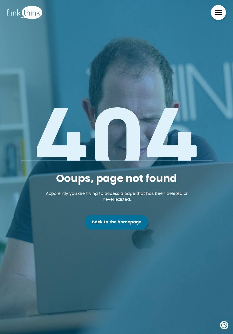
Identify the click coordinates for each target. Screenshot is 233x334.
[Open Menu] (218, 12)
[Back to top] (224, 325)
